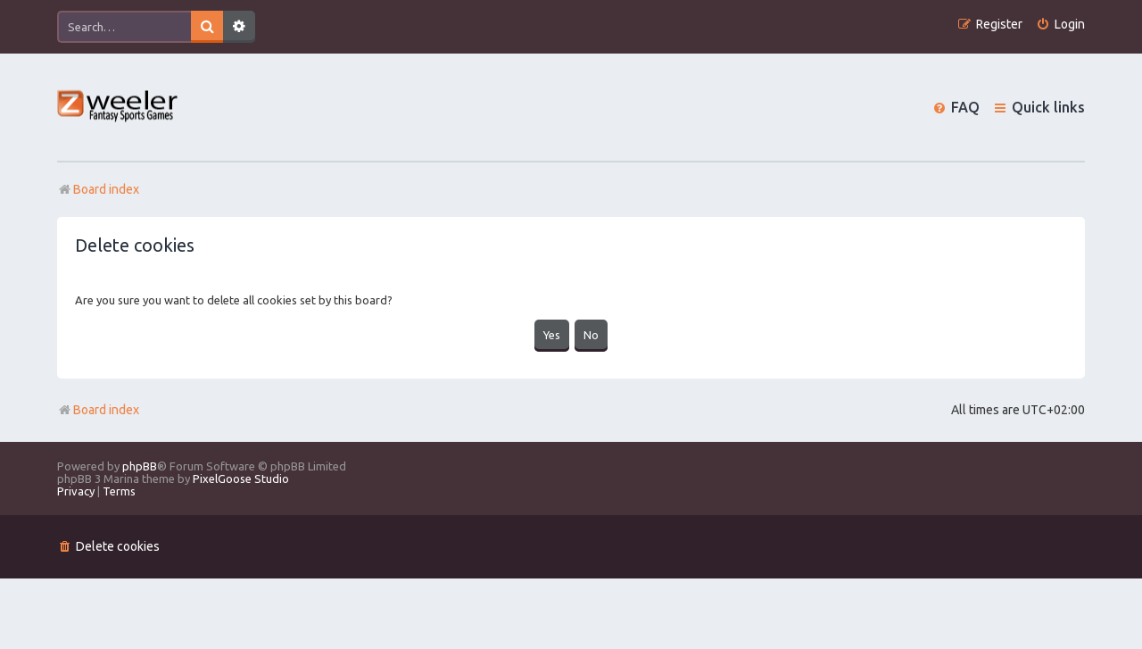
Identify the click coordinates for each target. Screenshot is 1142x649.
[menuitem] (1060, 24)
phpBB (139, 466)
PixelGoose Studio (241, 478)
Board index (98, 410)
